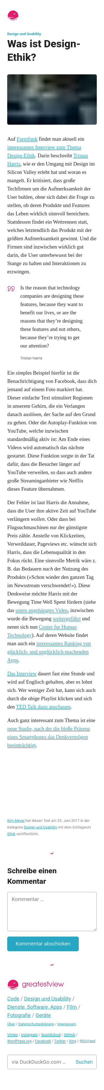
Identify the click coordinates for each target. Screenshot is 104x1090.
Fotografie (19, 1015)
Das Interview (22, 673)
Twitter (60, 1041)
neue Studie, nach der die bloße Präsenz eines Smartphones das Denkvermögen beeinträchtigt (48, 737)
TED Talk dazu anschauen (43, 707)
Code (13, 999)
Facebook (43, 1041)
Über (11, 1024)
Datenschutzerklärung (36, 1024)
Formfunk (27, 139)
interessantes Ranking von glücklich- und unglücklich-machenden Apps (49, 652)
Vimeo (12, 1035)
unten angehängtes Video (42, 610)
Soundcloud (50, 1035)
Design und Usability (24, 34)
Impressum (66, 1024)
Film (72, 1007)
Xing (72, 1041)
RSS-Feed (87, 1041)
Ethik (11, 834)
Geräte (43, 1015)
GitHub (69, 1035)
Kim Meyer (16, 821)
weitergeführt (67, 618)
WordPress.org (19, 1041)
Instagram (29, 1035)
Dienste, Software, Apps (34, 1007)
